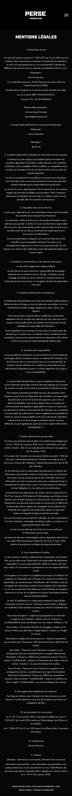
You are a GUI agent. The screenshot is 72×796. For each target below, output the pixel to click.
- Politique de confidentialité (43, 790)
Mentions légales (25, 790)
